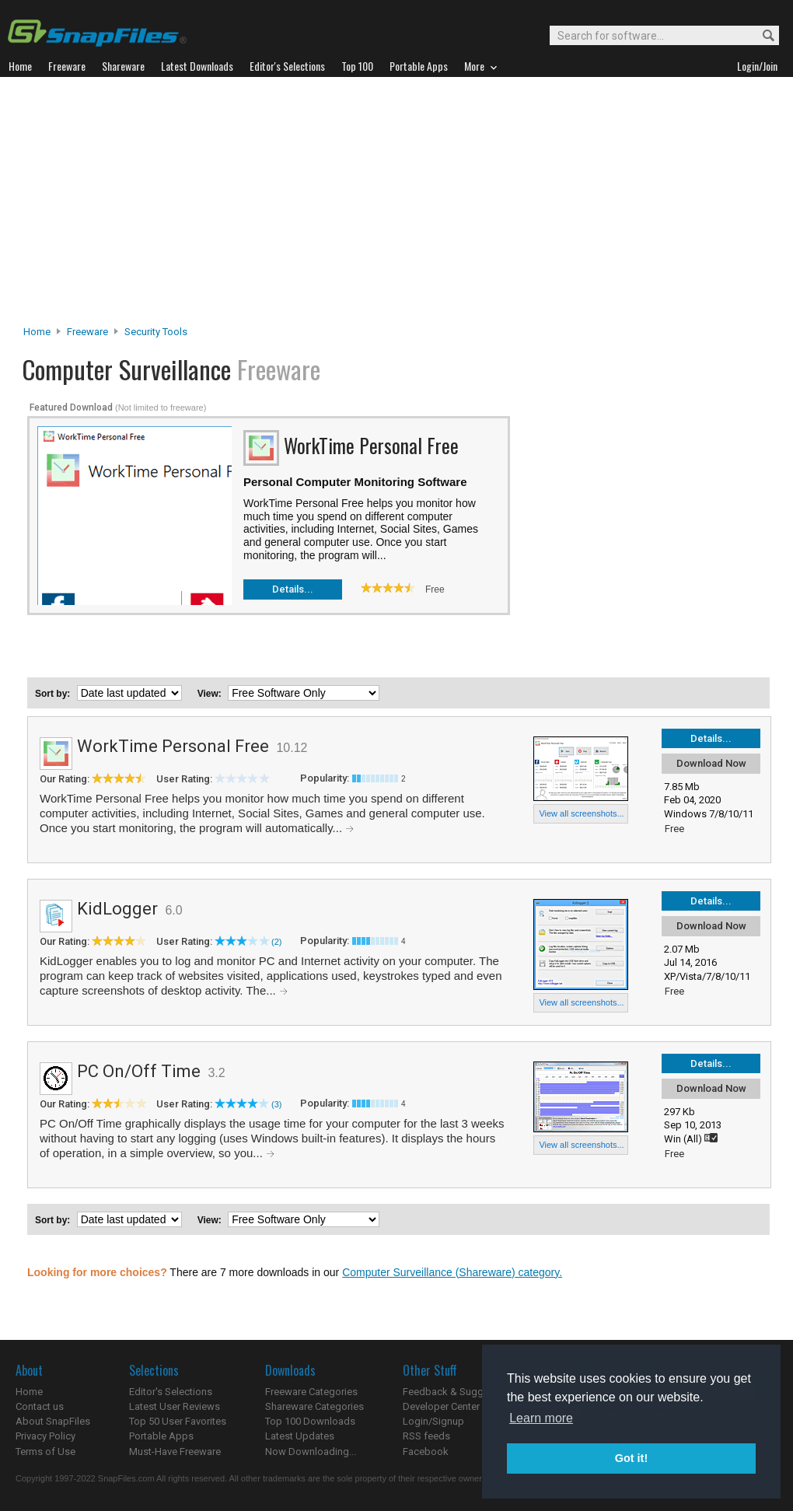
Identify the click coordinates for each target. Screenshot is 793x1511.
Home (37, 332)
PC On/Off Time (139, 1071)
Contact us (40, 1406)
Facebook (426, 1451)
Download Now (711, 763)
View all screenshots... (581, 813)
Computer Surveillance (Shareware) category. (452, 1272)
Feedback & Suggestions (460, 1391)
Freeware (87, 332)
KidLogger (117, 908)
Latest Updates (299, 1436)
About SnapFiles (53, 1421)
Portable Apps (161, 1436)
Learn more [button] (541, 1418)
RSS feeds (426, 1436)
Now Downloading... (310, 1451)
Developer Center (441, 1406)
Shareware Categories (314, 1406)
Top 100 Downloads (310, 1421)
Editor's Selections (170, 1391)
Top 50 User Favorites (177, 1421)
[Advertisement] (397, 205)
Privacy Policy (45, 1436)
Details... (292, 589)
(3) (276, 1104)
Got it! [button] (631, 1458)
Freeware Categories (311, 1391)
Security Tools (155, 332)
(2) (276, 941)
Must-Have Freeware (175, 1451)
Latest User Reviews (174, 1406)
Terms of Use (45, 1451)
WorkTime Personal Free (173, 746)
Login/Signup (433, 1421)
